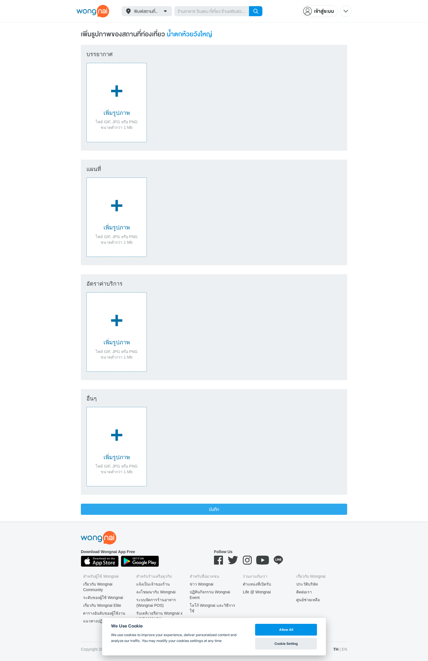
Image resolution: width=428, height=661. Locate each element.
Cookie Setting (286, 643)
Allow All (286, 629)
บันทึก (214, 509)
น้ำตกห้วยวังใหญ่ (189, 34)
